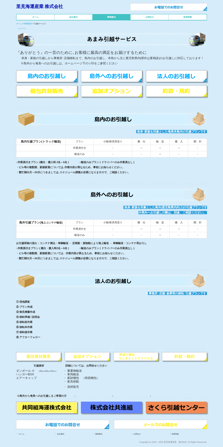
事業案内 (111, 17)
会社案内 (73, 17)
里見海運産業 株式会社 (39, 6)
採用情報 (187, 17)
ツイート (22, 28)
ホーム (35, 17)
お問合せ (149, 17)
